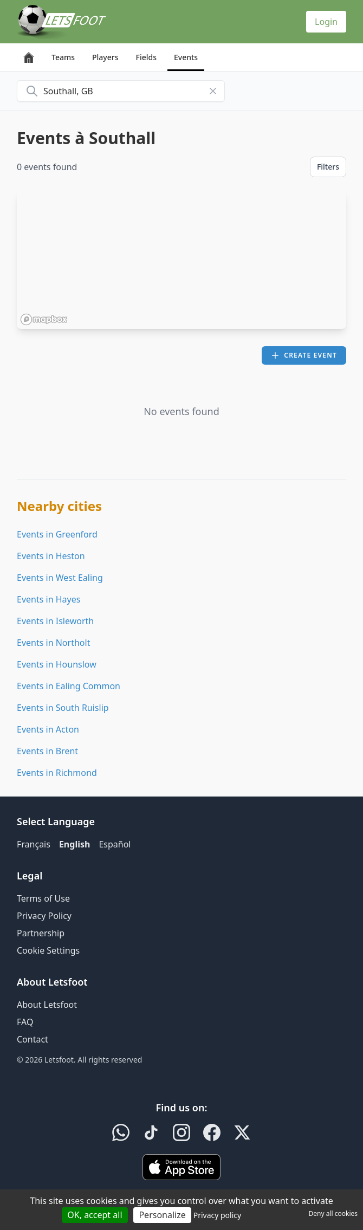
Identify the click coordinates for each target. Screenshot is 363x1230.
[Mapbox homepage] (44, 319)
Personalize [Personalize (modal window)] (162, 1215)
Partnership (40, 933)
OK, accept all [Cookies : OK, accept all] (94, 1215)
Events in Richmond (57, 773)
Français (33, 844)
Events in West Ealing (60, 578)
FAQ (25, 1022)
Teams (63, 57)
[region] (181, 259)
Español (115, 844)
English (74, 844)
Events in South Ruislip (63, 708)
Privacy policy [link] (217, 1215)
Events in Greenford (57, 534)
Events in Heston (51, 556)
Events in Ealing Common (68, 686)
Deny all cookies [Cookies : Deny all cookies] (333, 1213)
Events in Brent (47, 751)
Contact (32, 1039)
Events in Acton (48, 729)
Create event (304, 355)
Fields (145, 57)
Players (105, 57)
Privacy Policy (44, 916)
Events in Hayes (48, 599)
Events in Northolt (53, 643)
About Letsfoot (47, 1005)
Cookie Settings (48, 950)
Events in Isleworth (55, 621)
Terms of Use (43, 898)
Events (186, 57)
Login (326, 22)
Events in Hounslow (56, 664)
